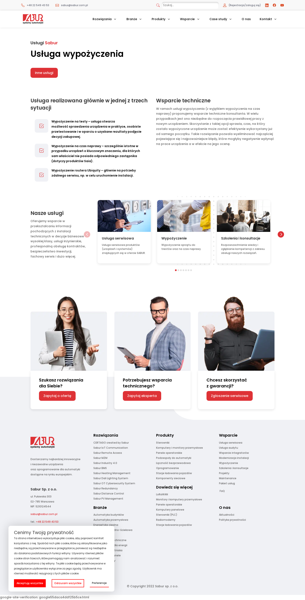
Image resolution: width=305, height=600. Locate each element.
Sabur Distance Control (108, 493)
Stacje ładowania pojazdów (174, 473)
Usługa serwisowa (230, 442)
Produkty (158, 19)
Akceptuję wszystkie (30, 583)
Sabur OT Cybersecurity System (114, 483)
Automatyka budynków (108, 514)
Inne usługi (44, 72)
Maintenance (227, 478)
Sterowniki (162, 442)
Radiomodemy (165, 520)
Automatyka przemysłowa (110, 520)
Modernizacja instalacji (234, 458)
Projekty (224, 473)
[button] (87, 234)
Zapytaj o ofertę (57, 395)
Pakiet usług (227, 483)
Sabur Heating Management (111, 473)
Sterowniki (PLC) (166, 514)
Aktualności (226, 514)
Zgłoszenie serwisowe (229, 395)
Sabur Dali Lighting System (110, 478)
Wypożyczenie (228, 463)
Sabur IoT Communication (110, 448)
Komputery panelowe (170, 509)
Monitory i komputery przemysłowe (179, 499)
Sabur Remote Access (107, 453)
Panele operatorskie (169, 453)
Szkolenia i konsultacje (233, 468)
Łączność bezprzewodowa (173, 463)
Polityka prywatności (232, 520)
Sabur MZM (100, 458)
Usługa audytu (228, 448)
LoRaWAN (162, 494)
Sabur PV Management (108, 498)
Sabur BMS (100, 468)
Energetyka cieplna (105, 525)
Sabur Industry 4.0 (105, 463)
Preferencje (99, 583)
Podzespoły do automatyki (173, 458)
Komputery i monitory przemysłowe (179, 448)
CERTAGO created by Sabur (111, 442)
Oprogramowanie (167, 468)
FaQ (222, 491)
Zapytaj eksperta (142, 395)
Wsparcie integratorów (234, 453)
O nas (246, 19)
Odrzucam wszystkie (68, 583)
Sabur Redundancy (105, 488)
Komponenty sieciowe (170, 478)
